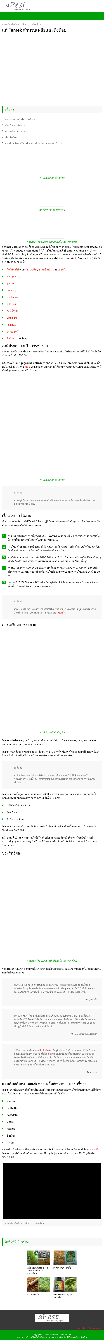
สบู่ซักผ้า (61, 612)
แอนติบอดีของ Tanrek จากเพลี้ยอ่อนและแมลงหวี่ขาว (32, 143)
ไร (76, 258)
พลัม (49, 269)
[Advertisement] (52, 56)
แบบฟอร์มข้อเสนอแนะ (89, 1328)
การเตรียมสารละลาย (15, 131)
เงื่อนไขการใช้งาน (13, 125)
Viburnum (12, 317)
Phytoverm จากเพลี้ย (62, 1268)
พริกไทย (11, 304)
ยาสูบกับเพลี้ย (33, 1294)
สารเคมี (93, 1149)
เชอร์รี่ (61, 269)
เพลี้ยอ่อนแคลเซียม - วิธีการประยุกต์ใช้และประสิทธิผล (37, 1271)
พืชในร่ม (11, 338)
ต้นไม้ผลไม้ (13, 269)
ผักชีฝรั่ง (11, 324)
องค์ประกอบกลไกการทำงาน (19, 119)
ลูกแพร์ (42, 269)
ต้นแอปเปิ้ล (31, 269)
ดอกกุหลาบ (13, 276)
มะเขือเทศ (12, 297)
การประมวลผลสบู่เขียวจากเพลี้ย (63, 1296)
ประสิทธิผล (9, 137)
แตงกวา (11, 290)
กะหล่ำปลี (12, 310)
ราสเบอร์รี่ (12, 331)
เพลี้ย (27, 366)
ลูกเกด (10, 283)
